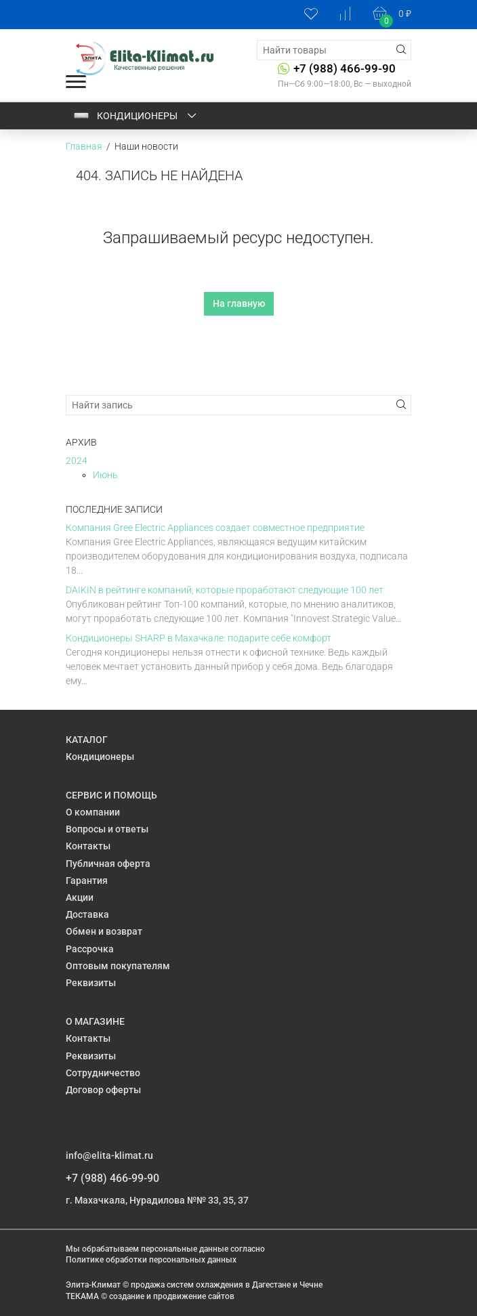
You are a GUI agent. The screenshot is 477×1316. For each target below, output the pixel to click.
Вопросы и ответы (107, 829)
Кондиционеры (135, 116)
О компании (93, 812)
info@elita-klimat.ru (109, 1155)
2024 (76, 460)
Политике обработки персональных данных (151, 1260)
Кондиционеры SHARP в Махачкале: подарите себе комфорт (198, 638)
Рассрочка (90, 948)
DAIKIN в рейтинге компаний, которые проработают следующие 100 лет (224, 590)
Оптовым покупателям (118, 965)
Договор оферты (103, 1089)
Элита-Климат (93, 1285)
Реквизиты (91, 982)
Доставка (87, 914)
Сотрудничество (103, 1072)
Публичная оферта (108, 863)
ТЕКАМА (82, 1296)
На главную (239, 303)
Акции (80, 897)
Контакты (88, 846)
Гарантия (87, 880)
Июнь (105, 474)
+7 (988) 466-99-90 (344, 68)
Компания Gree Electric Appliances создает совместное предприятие (215, 527)
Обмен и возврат (104, 931)
